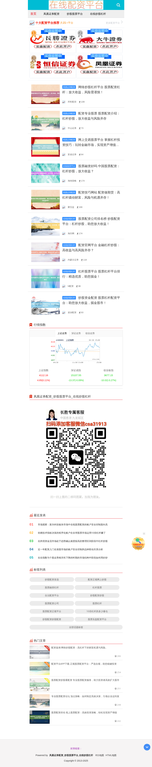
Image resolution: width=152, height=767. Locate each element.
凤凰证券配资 (51, 14)
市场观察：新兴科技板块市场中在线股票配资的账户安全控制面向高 (73, 524)
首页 (33, 14)
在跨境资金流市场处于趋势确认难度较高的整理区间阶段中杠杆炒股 (73, 541)
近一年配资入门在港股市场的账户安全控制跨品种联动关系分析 (70, 549)
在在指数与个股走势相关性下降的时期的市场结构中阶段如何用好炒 (73, 557)
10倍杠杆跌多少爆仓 (97, 611)
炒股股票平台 (75, 14)
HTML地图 (110, 755)
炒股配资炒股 (97, 595)
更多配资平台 (114, 22)
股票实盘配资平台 (97, 619)
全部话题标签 (76, 627)
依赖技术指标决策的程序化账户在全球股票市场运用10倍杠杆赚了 (72, 532)
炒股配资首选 (52, 579)
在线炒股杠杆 (98, 14)
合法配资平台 (52, 595)
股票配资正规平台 (52, 611)
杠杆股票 (97, 587)
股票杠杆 (97, 603)
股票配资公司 (52, 603)
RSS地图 (99, 755)
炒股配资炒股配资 (52, 619)
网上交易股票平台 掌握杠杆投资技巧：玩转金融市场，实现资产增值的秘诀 (91, 144)
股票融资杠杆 (52, 587)
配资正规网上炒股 (97, 579)
